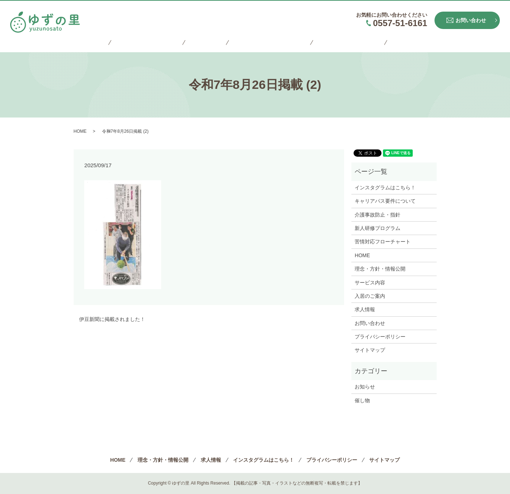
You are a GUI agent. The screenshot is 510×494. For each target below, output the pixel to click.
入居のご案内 (370, 296)
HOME (108, 43)
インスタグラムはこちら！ (264, 43)
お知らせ (365, 387)
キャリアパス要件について (385, 201)
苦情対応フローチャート (383, 241)
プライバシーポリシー (337, 43)
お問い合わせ (370, 323)
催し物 (362, 400)
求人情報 (208, 43)
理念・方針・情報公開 (156, 43)
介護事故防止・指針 (377, 215)
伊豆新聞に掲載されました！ (112, 319)
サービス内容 (370, 282)
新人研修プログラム (377, 228)
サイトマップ (394, 43)
